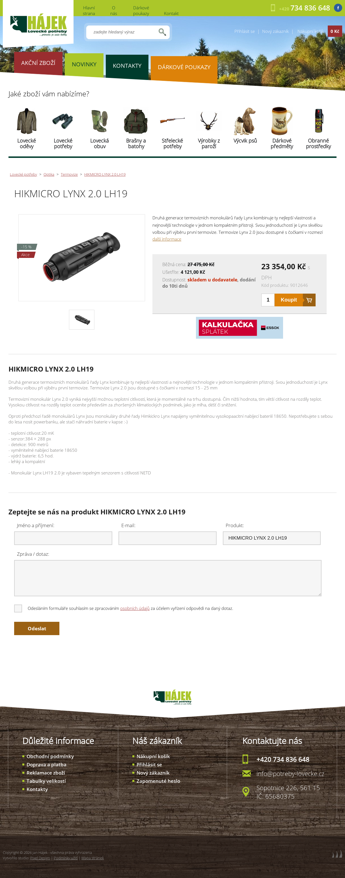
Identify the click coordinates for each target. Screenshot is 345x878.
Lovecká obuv (99, 143)
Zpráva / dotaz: (33, 554)
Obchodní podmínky (50, 756)
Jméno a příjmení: (35, 525)
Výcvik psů (245, 140)
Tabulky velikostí (46, 781)
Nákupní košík (153, 756)
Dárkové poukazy (141, 10)
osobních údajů (135, 608)
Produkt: (235, 525)
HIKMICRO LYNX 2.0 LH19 (105, 174)
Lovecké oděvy (26, 143)
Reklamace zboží (46, 772)
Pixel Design (40, 857)
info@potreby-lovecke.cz (290, 773)
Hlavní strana (89, 10)
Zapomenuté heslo (158, 781)
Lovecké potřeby (63, 143)
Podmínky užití (66, 857)
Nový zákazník (275, 31)
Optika (49, 174)
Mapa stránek (92, 857)
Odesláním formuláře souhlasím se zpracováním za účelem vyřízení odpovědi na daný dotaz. (124, 608)
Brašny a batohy (136, 143)
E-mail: (128, 525)
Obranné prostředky (318, 143)
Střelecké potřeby (172, 143)
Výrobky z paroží (209, 143)
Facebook (338, 8)
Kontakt (171, 13)
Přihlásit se (244, 31)
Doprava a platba (46, 764)
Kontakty (37, 789)
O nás (113, 10)
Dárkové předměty (282, 143)
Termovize (69, 174)
